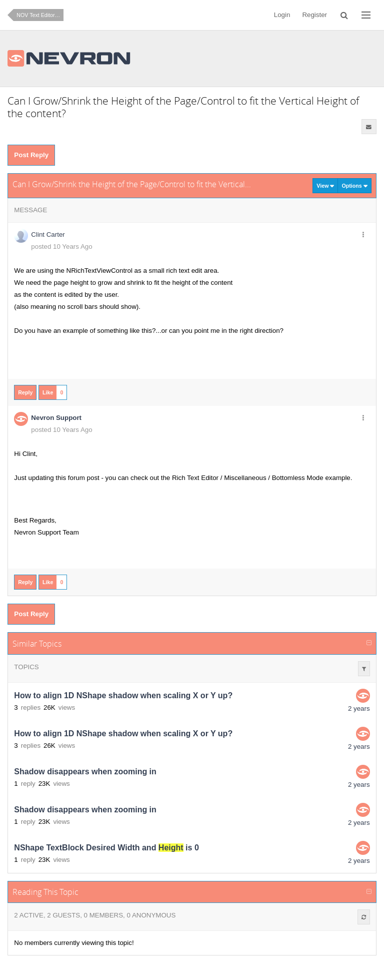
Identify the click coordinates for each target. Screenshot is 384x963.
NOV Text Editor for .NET (40, 15)
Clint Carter (47, 234)
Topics (26, 667)
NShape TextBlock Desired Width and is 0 (106, 847)
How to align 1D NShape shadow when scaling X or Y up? (123, 695)
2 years (359, 708)
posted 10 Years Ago (61, 246)
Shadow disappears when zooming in (85, 771)
